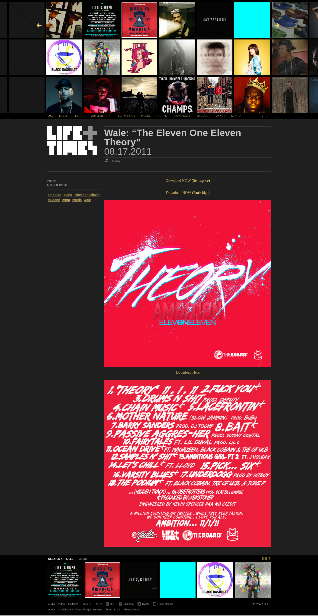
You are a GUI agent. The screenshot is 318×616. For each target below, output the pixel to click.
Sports (161, 115)
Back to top (266, 558)
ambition (54, 195)
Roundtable (182, 115)
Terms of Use (112, 609)
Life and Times (57, 184)
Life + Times (72, 140)
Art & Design (100, 115)
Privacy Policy (131, 609)
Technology (125, 115)
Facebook (126, 604)
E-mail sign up (163, 603)
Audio (51, 604)
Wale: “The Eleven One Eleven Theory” (172, 137)
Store (86, 605)
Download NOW (178, 181)
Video (61, 604)
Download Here (188, 372)
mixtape (54, 200)
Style (63, 115)
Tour (98, 605)
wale (87, 200)
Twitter (143, 604)
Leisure (80, 115)
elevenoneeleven (87, 195)
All (50, 115)
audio (68, 195)
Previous (262, 115)
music (77, 200)
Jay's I (220, 115)
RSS (110, 603)
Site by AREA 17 (260, 605)
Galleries (73, 604)
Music (145, 115)
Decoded (204, 115)
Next (267, 115)
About (51, 609)
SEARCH (236, 115)
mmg (66, 200)
